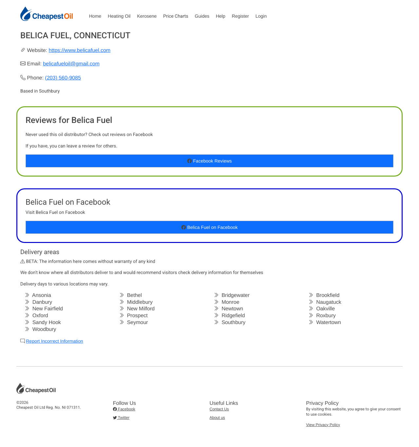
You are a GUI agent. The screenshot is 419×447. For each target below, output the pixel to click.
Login (260, 16)
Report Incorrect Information (54, 341)
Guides (202, 16)
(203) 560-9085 (63, 78)
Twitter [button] (121, 417)
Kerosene (147, 16)
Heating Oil (119, 16)
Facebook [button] (124, 409)
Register (240, 16)
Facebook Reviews (209, 160)
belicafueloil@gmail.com (71, 64)
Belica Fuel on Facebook (209, 227)
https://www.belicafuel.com (80, 50)
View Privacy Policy (323, 424)
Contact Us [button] (219, 409)
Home (95, 16)
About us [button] (217, 417)
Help (220, 16)
